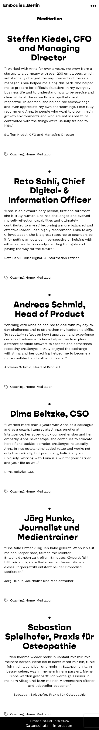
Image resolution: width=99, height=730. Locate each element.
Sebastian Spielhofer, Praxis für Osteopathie (49, 636)
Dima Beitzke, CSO (49, 413)
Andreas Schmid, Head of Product (49, 309)
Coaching (17, 154)
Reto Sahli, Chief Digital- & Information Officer (49, 190)
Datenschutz (37, 725)
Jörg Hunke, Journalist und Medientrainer (49, 527)
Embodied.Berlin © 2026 (49, 721)
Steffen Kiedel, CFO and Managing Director (49, 48)
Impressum (63, 725)
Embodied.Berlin (21, 5)
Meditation (44, 154)
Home (30, 154)
